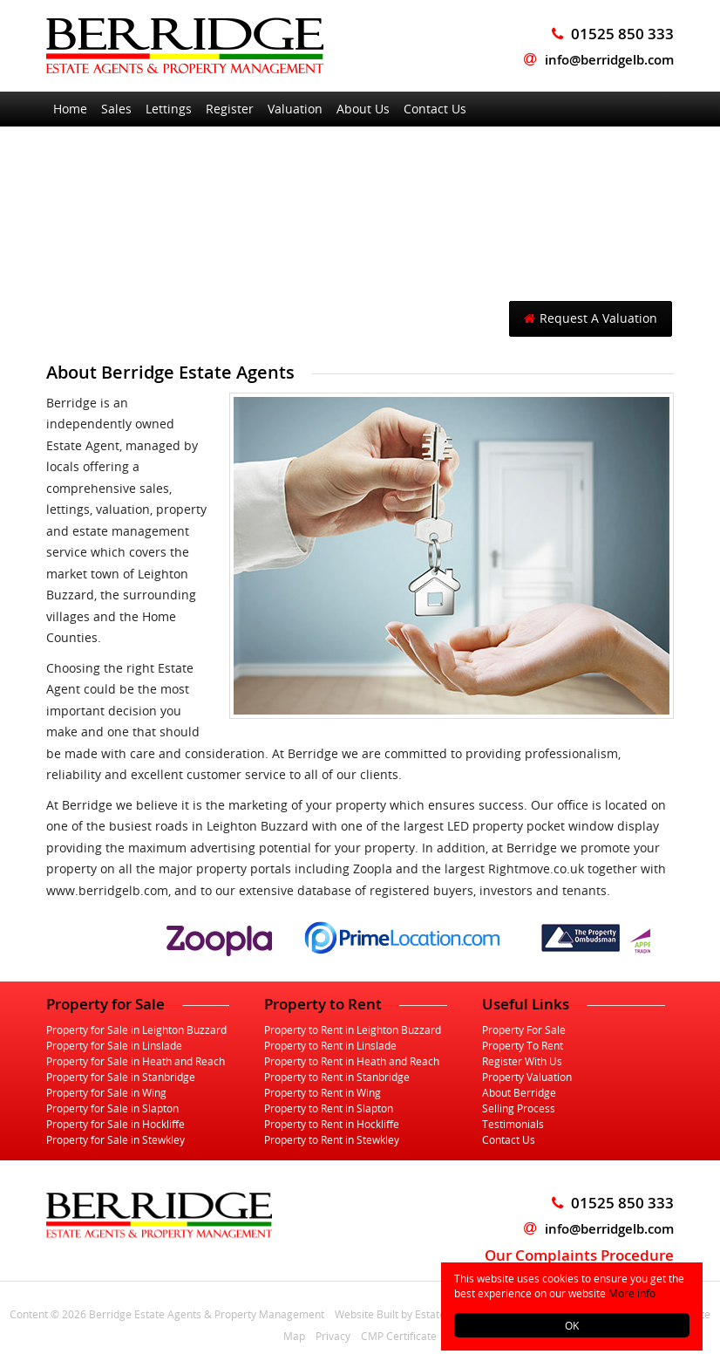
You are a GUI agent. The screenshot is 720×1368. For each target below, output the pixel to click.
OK (572, 1325)
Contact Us (435, 108)
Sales (116, 108)
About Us (363, 108)
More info (631, 1293)
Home (70, 108)
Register (230, 108)
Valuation (295, 108)
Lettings (169, 108)
